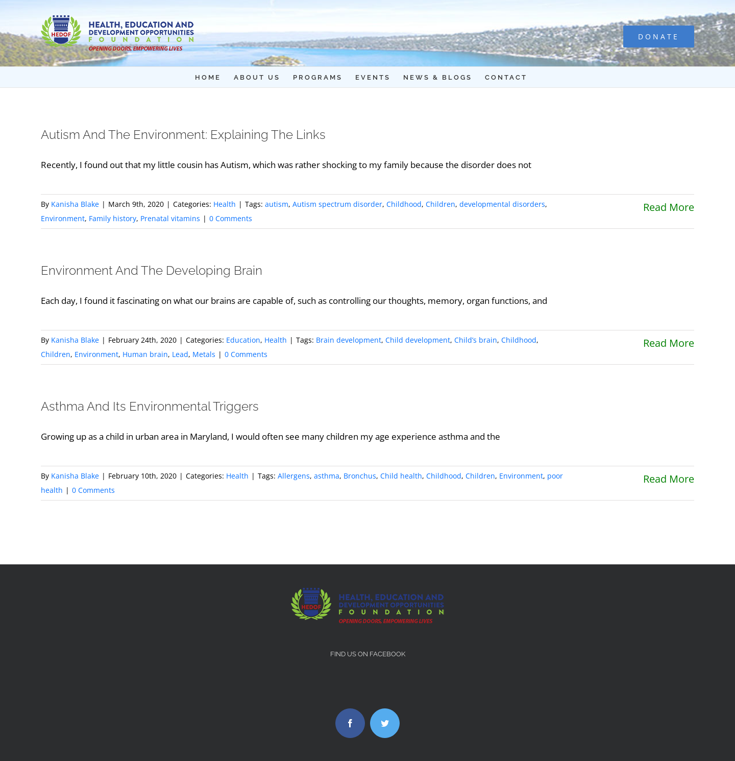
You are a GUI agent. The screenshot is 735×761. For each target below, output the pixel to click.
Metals (203, 354)
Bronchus (360, 476)
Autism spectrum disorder (337, 204)
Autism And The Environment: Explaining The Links (183, 134)
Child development (417, 340)
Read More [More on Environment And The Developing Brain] (668, 343)
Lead (180, 354)
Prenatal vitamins (170, 218)
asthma (326, 476)
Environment (63, 218)
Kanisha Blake (75, 204)
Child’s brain (475, 340)
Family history (112, 218)
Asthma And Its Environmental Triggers (150, 406)
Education (243, 340)
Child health (401, 476)
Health (224, 204)
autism (276, 204)
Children (440, 204)
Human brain (145, 354)
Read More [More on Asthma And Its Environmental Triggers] (668, 479)
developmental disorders (502, 204)
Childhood (404, 204)
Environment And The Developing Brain (151, 270)
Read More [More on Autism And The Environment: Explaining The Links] (668, 207)
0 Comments (230, 218)
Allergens (294, 476)
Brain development (348, 340)
